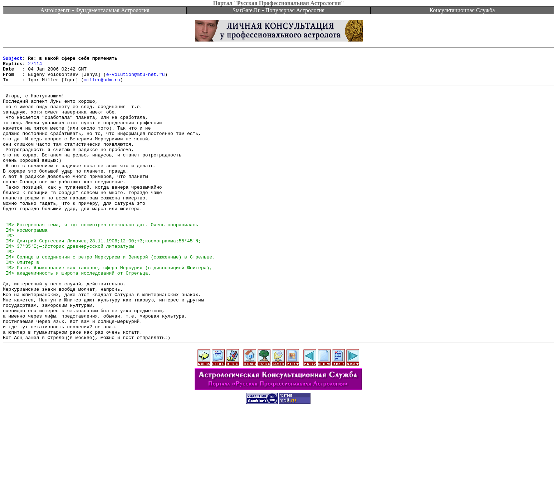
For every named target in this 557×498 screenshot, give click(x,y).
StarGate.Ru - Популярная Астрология (278, 10)
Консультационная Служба (462, 10)
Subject (13, 60)
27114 (35, 66)
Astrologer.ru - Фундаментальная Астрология (95, 10)
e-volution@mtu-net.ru (135, 79)
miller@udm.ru (102, 86)
